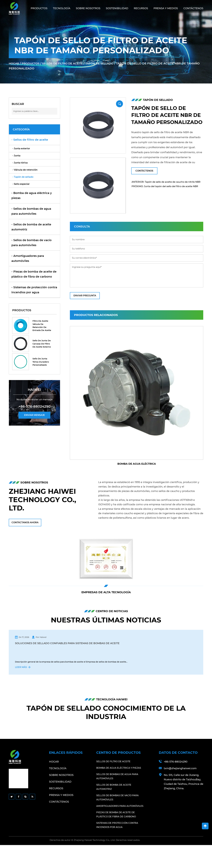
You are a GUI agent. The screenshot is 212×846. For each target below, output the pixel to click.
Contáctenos (193, 8)
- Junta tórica (20, 162)
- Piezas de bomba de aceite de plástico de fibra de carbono (33, 274)
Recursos (141, 8)
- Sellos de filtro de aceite (29, 139)
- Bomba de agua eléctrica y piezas (31, 195)
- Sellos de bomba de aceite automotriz (31, 227)
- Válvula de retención (25, 169)
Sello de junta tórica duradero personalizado (41, 361)
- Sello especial (21, 184)
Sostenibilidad (117, 8)
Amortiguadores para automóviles (119, 807)
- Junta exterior (21, 148)
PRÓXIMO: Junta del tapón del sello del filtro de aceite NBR (165, 186)
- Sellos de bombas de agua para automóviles (31, 211)
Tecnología (61, 8)
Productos (39, 8)
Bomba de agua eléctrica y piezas (118, 769)
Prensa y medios (166, 8)
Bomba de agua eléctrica (136, 463)
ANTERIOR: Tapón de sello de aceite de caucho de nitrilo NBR (166, 182)
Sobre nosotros (88, 8)
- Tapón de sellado (23, 177)
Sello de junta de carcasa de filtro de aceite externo (42, 343)
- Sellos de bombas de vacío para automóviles (31, 242)
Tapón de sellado (105, 63)
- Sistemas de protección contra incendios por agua (34, 290)
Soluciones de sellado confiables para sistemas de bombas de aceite (68, 643)
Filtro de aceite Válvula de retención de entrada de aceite (42, 326)
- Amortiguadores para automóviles (27, 258)
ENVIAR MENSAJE (34, 415)
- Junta (16, 155)
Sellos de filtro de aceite (65, 63)
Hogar (14, 63)
